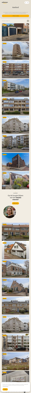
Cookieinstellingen (5, 386)
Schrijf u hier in (15, 203)
